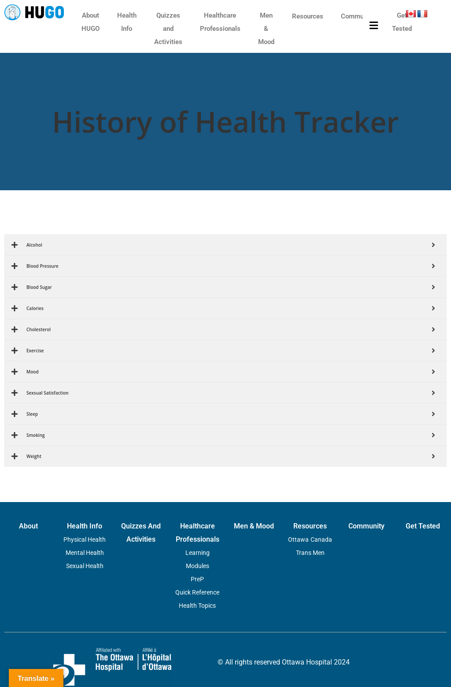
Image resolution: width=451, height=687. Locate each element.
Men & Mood (266, 28)
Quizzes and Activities (168, 28)
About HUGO (90, 22)
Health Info (127, 22)
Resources (307, 16)
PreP (197, 579)
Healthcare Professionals (220, 22)
